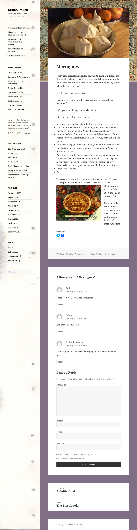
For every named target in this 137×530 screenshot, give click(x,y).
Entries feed (13, 252)
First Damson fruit (15, 153)
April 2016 (12, 223)
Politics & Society (15, 101)
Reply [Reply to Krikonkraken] (60, 362)
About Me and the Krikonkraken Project (17, 33)
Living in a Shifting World (18, 170)
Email (60, 432)
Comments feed (14, 256)
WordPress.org (14, 260)
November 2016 (14, 210)
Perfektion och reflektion (18, 166)
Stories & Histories (15, 105)
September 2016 (15, 214)
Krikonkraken (18, 10)
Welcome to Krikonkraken (19, 28)
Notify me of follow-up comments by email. (77, 454)
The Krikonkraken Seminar (15, 50)
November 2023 (14, 193)
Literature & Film (15, 96)
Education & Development (19, 77)
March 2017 (13, 206)
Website (60, 443)
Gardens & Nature (15, 92)
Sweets (112, 254)
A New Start (13, 162)
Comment (62, 385)
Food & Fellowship (15, 88)
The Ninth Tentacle (16, 109)
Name (59, 421)
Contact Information (16, 56)
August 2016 (13, 219)
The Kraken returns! (16, 149)
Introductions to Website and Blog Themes (15, 42)
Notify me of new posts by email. (72, 459)
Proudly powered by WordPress (69, 524)
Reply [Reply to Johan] (60, 332)
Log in (10, 247)
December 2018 (14, 202)
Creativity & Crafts (15, 72)
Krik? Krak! (12, 157)
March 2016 (13, 227)
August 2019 (13, 197)
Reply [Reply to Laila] (60, 305)
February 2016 (14, 232)
